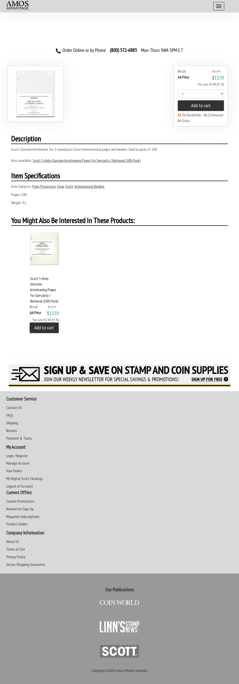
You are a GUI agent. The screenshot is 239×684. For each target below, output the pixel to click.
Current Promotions (20, 501)
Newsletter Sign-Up (20, 508)
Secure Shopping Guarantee (25, 564)
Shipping (12, 422)
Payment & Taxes (19, 438)
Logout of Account (19, 486)
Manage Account (18, 463)
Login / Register (17, 455)
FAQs (9, 415)
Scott (69, 186)
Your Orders (14, 470)
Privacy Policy (15, 556)
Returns (11, 430)
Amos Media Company (131, 670)
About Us (12, 541)
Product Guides (17, 523)
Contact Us (14, 407)
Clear (60, 186)
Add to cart (201, 105)
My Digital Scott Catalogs (24, 478)
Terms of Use (15, 549)
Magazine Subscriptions (23, 516)
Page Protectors (44, 186)
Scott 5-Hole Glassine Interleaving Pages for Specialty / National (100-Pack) (87, 160)
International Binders (89, 186)
